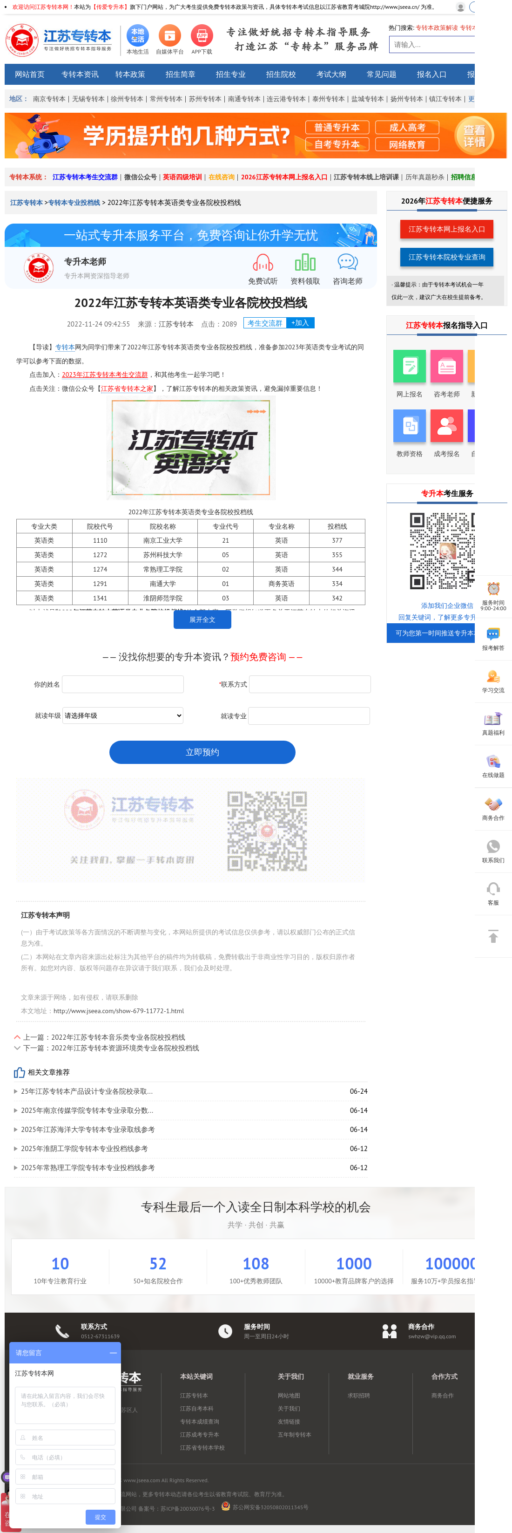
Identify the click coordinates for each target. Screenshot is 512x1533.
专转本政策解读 (437, 28)
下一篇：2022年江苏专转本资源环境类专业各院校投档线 (111, 1047)
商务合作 (442, 1395)
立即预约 (202, 752)
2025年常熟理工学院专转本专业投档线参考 (88, 1167)
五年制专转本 (294, 1434)
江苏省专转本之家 (127, 388)
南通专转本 (244, 99)
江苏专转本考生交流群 (85, 177)
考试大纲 (331, 74)
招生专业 (231, 74)
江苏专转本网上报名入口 (447, 229)
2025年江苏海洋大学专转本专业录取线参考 (88, 1129)
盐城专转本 (367, 99)
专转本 (65, 347)
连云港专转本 (286, 99)
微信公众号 (140, 177)
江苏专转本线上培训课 (366, 177)
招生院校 (281, 74)
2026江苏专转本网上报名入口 (284, 177)
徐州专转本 (127, 99)
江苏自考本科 (197, 1408)
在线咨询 (222, 177)
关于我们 (289, 1408)
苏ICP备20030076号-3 (188, 1508)
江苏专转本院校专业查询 (447, 256)
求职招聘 (359, 1395)
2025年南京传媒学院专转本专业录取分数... (87, 1110)
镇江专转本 (445, 99)
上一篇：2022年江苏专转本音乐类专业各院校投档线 (104, 1037)
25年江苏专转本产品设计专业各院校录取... (87, 1091)
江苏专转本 (27, 202)
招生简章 (180, 74)
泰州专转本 (328, 99)
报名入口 (432, 74)
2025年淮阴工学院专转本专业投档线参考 (84, 1148)
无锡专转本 (88, 99)
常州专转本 (166, 99)
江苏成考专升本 (199, 1434)
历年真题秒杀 (425, 177)
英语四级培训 (182, 177)
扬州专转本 (407, 99)
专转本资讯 (80, 74)
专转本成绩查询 (199, 1421)
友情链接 (289, 1421)
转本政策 (130, 74)
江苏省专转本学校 (202, 1447)
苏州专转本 (205, 99)
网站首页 (30, 74)
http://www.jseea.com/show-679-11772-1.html (119, 1011)
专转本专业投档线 (74, 202)
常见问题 (382, 74)
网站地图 (289, 1395)
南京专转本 (49, 99)
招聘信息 (464, 177)
